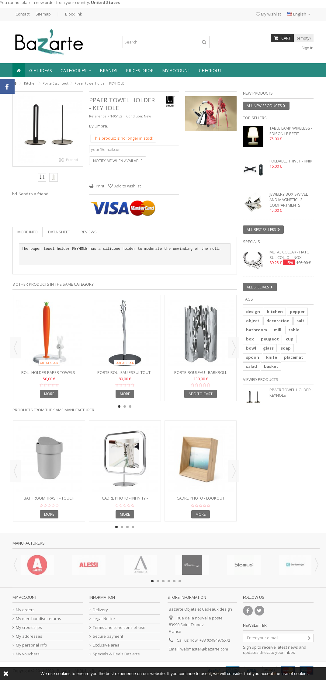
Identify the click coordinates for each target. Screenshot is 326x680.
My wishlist (268, 14)
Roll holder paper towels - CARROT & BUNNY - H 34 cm (49, 375)
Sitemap (43, 14)
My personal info (31, 645)
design (253, 311)
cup (289, 339)
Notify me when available (117, 160)
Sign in (307, 48)
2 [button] (214, 125)
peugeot (270, 339)
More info (27, 232)
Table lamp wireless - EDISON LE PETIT (290, 130)
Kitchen (30, 83)
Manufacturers (28, 543)
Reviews (89, 232)
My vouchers (28, 654)
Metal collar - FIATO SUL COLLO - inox (289, 254)
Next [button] (233, 347)
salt (300, 320)
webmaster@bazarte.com (204, 649)
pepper (297, 311)
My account (24, 597)
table (293, 330)
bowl (251, 348)
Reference (97, 116)
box (250, 339)
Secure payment (108, 636)
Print (99, 186)
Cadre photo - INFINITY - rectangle (125, 500)
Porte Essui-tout (55, 83)
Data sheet (59, 232)
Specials (251, 241)
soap (286, 348)
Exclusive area (106, 645)
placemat (293, 357)
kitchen (275, 311)
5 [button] (174, 581)
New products (258, 93)
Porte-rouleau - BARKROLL (200, 372)
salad (251, 366)
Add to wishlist (127, 186)
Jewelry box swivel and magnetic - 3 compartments (288, 199)
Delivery (100, 609)
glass (268, 348)
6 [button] (180, 581)
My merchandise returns (38, 618)
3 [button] (130, 406)
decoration (278, 320)
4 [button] (133, 527)
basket (271, 366)
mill (277, 330)
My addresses (29, 636)
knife (271, 357)
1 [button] (208, 125)
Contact (22, 14)
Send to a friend (33, 194)
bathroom (256, 330)
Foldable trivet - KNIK (290, 161)
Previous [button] (15, 347)
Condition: (134, 116)
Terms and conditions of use (119, 627)
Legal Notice (104, 618)
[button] (75, 70)
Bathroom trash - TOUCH (49, 498)
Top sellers (255, 117)
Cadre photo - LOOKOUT (200, 498)
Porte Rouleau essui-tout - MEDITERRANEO (125, 375)
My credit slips (29, 627)
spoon (252, 357)
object (252, 320)
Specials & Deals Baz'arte (116, 654)
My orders (25, 609)
